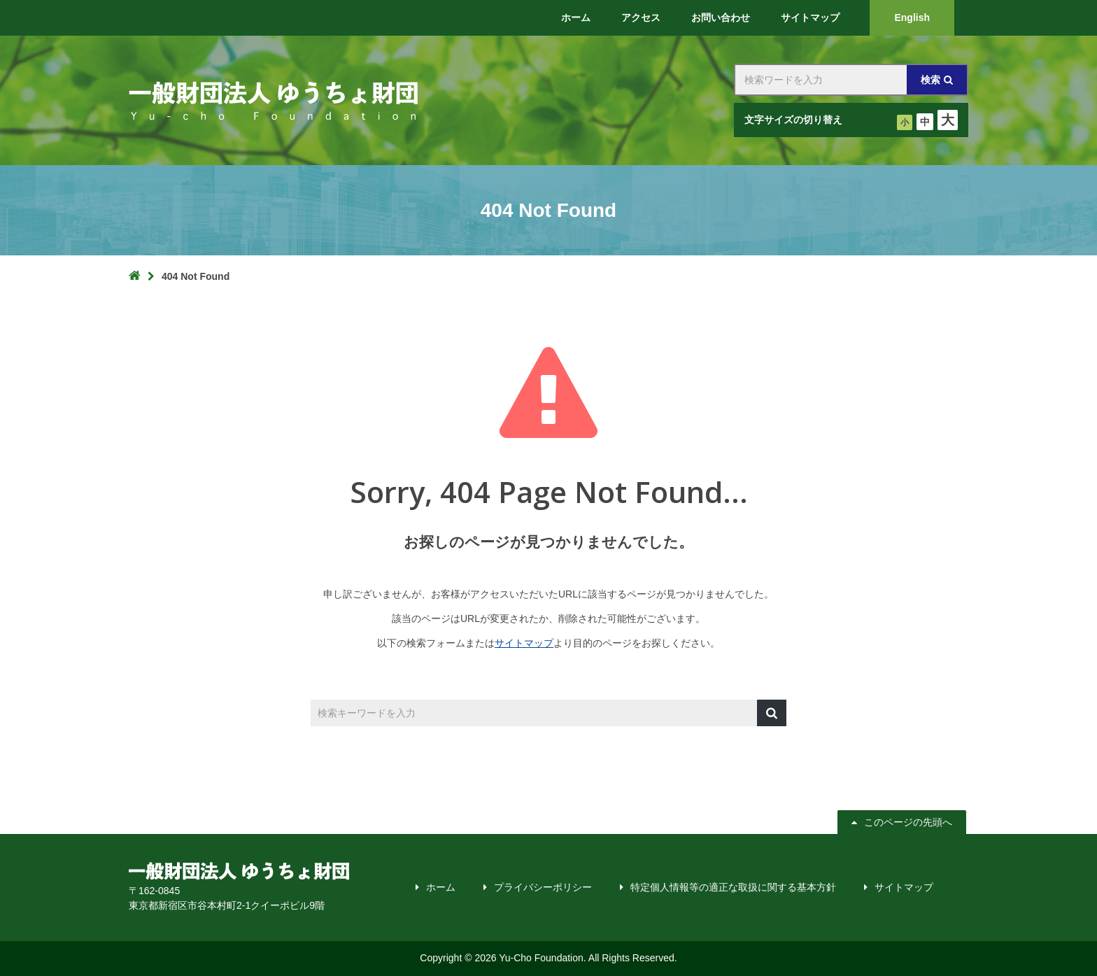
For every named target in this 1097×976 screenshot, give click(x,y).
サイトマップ (524, 643)
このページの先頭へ (903, 822)
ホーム (440, 887)
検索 (930, 79)
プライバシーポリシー (543, 887)
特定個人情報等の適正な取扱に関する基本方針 (733, 887)
